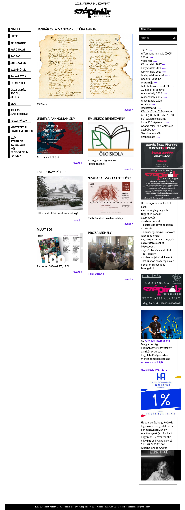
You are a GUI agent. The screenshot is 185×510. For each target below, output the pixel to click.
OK (174, 38)
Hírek (14, 36)
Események (17, 83)
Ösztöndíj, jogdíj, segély (18, 93)
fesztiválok (18, 120)
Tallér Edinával (96, 273)
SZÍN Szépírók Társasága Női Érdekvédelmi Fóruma (19, 146)
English (146, 29)
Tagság (15, 56)
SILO (13, 103)
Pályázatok (18, 76)
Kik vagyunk (18, 42)
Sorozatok (18, 63)
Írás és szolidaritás (19, 112)
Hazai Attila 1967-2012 (154, 369)
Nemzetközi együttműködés (20, 129)
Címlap (15, 29)
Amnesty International (157, 340)
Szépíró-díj (18, 69)
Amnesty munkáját (152, 362)
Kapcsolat (17, 49)
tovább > (129, 109)
